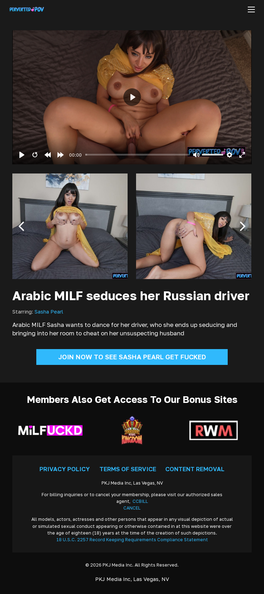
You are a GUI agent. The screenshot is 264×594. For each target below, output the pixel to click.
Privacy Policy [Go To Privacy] (64, 469)
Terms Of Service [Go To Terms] (127, 469)
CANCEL (132, 508)
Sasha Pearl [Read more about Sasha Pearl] (49, 312)
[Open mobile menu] (251, 9)
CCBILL (140, 501)
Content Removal (195, 469)
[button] (21, 226)
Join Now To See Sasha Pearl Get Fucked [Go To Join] (132, 357)
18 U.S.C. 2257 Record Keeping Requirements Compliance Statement (132, 539)
